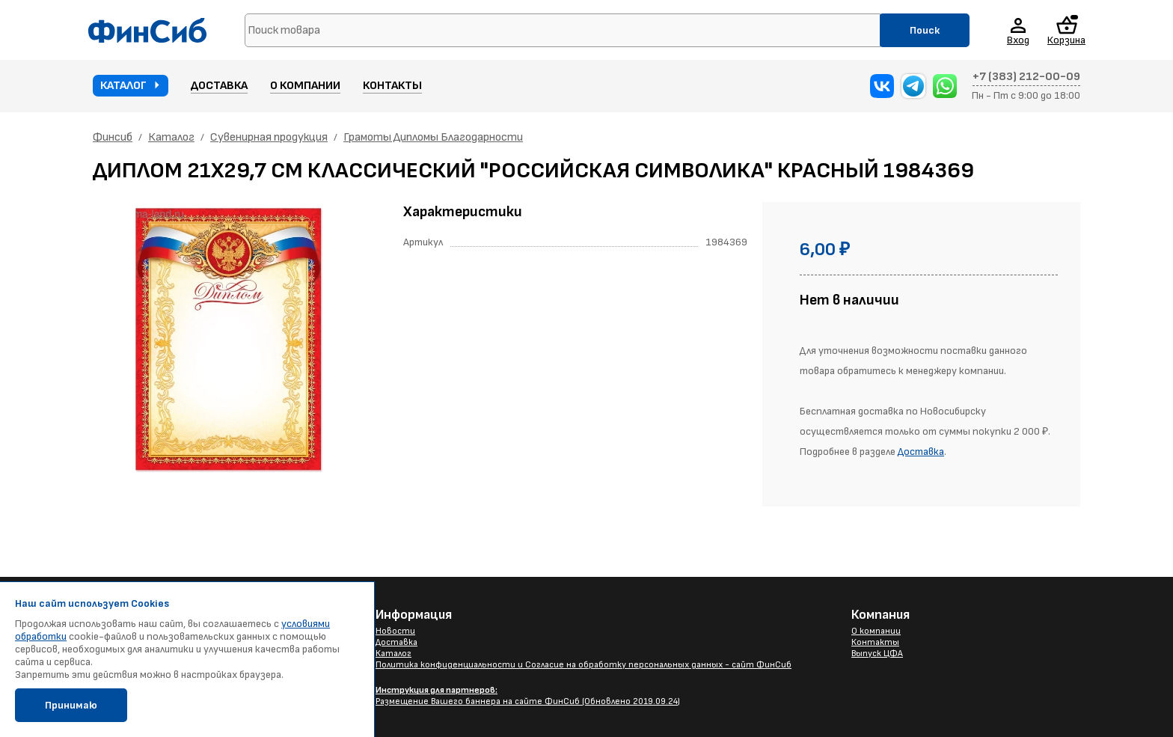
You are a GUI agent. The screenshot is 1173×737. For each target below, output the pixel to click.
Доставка (219, 86)
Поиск (925, 30)
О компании (305, 86)
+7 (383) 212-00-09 (1026, 77)
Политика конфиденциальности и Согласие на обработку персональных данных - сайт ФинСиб (583, 664)
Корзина (1066, 30)
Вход (1018, 40)
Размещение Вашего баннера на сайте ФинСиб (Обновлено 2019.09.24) (528, 696)
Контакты (392, 86)
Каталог (123, 86)
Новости (395, 631)
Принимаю (71, 705)
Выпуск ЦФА (877, 653)
